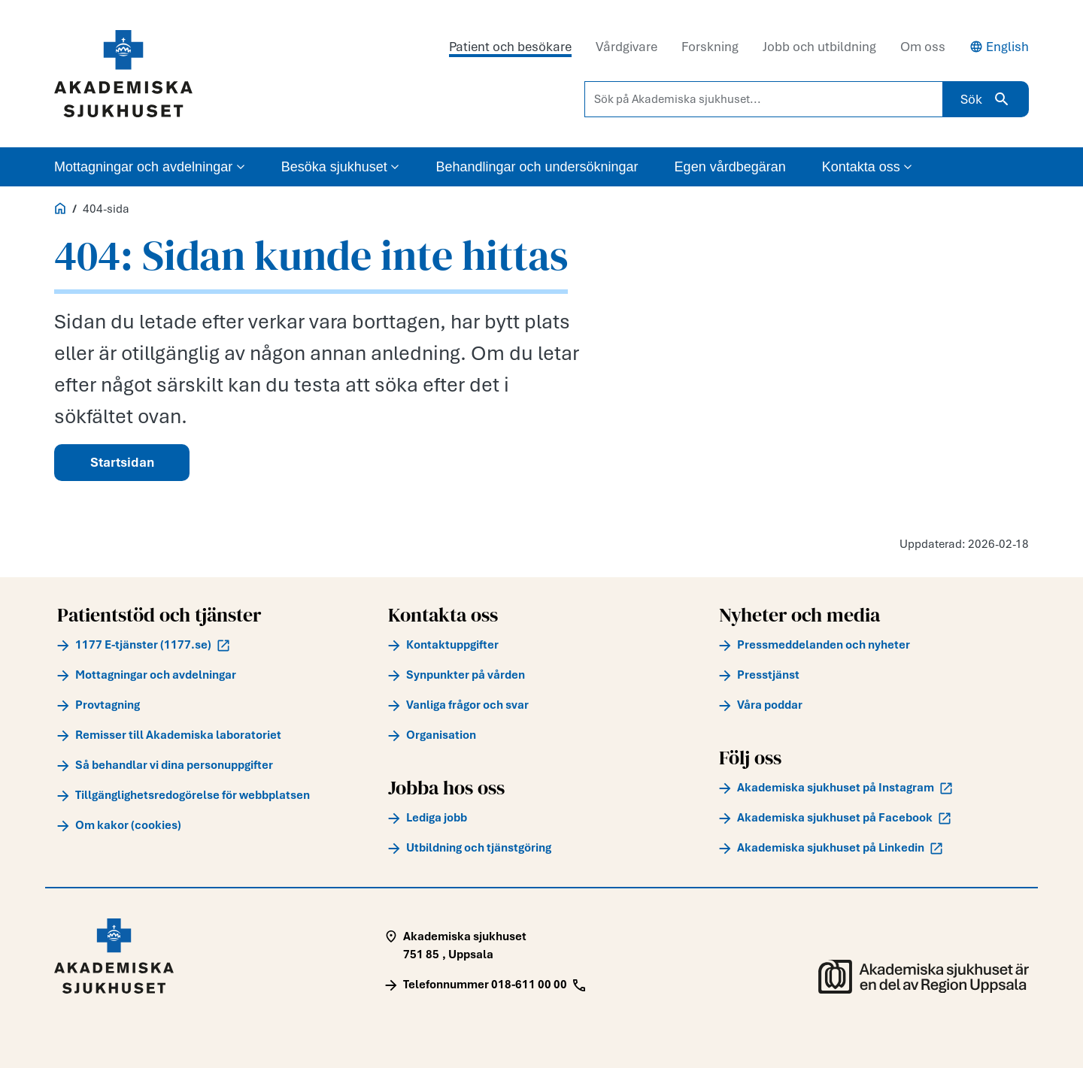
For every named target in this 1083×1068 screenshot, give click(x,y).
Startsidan (122, 462)
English (999, 46)
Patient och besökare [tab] (510, 46)
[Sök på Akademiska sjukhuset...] (763, 99)
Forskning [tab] (710, 46)
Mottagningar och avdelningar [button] (149, 166)
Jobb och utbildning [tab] (819, 46)
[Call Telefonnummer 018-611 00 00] (485, 985)
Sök (985, 99)
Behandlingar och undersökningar (536, 166)
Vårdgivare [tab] (626, 46)
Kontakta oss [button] (867, 166)
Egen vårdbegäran (730, 166)
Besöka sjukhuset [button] (340, 166)
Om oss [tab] (922, 46)
